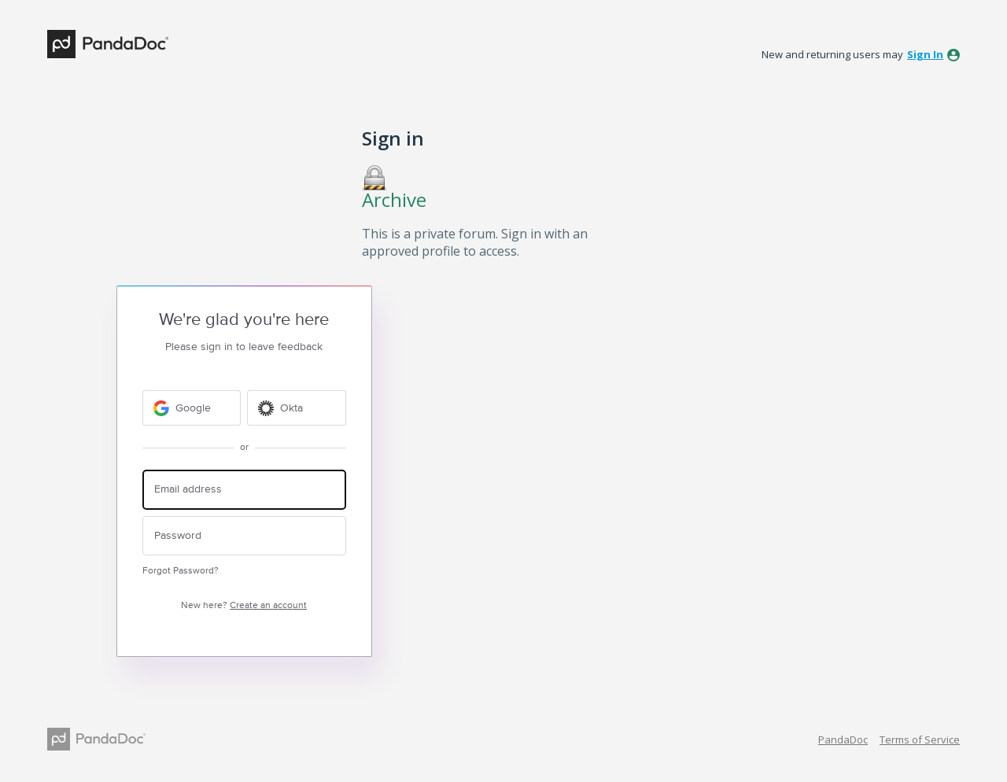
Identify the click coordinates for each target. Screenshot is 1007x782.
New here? (244, 605)
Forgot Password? (180, 571)
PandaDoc (843, 739)
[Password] (244, 536)
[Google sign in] (192, 408)
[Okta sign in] (296, 408)
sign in (925, 54)
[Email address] (244, 490)
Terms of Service (920, 739)
